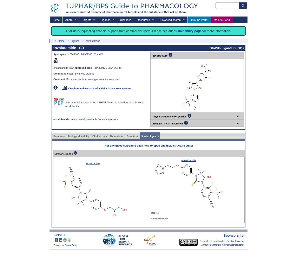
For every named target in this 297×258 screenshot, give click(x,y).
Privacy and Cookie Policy (66, 245)
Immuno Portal (199, 19)
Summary (59, 136)
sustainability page (188, 31)
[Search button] (243, 5)
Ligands (105, 19)
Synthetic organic (84, 73)
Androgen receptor (159, 219)
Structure (132, 136)
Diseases (125, 19)
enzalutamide (72, 106)
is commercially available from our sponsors (85, 119)
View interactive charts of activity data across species (96, 88)
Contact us (59, 235)
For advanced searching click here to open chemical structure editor (149, 145)
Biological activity (78, 136)
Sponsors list (234, 235)
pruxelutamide (188, 160)
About (68, 19)
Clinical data (99, 136)
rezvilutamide (93, 163)
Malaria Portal (222, 19)
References (117, 136)
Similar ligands (150, 136)
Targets (86, 19)
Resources (143, 19)
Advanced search (170, 19)
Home (56, 19)
